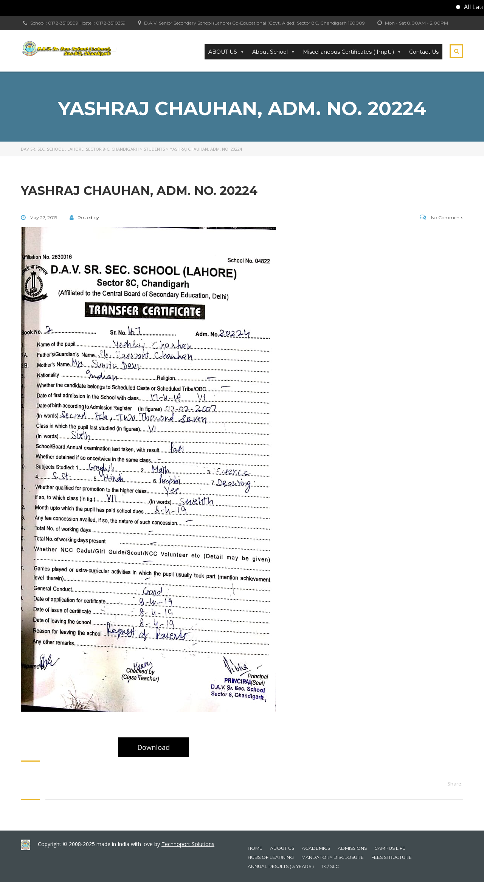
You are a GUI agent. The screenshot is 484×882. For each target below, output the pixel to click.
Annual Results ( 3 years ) (281, 866)
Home (255, 848)
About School (273, 51)
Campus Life (389, 848)
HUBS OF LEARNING (271, 857)
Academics (316, 848)
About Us (282, 848)
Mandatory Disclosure (332, 857)
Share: (454, 783)
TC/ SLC (330, 866)
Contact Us (424, 51)
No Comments (441, 217)
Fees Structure (391, 857)
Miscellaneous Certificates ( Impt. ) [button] (352, 51)
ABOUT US (226, 51)
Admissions (352, 848)
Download (153, 747)
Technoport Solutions (187, 844)
